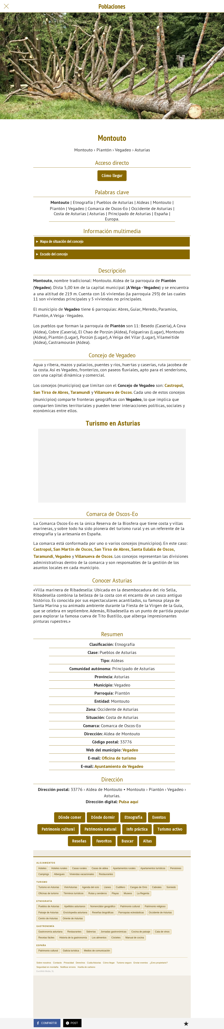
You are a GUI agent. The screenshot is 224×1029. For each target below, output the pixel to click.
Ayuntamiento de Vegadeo (118, 766)
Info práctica (137, 829)
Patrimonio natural (100, 829)
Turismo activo (169, 829)
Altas (147, 841)
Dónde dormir (103, 817)
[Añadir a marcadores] (186, 1023)
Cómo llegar (112, 175)
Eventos (159, 817)
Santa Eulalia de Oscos (152, 549)
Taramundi (80, 392)
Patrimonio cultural (58, 829)
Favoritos (104, 841)
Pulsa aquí (128, 801)
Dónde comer (69, 817)
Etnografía (133, 817)
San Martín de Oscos (72, 549)
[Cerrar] (6, 6)
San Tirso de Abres (50, 392)
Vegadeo (63, 556)
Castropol (174, 385)
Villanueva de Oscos (113, 392)
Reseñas (79, 841)
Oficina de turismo (119, 758)
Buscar (127, 841)
